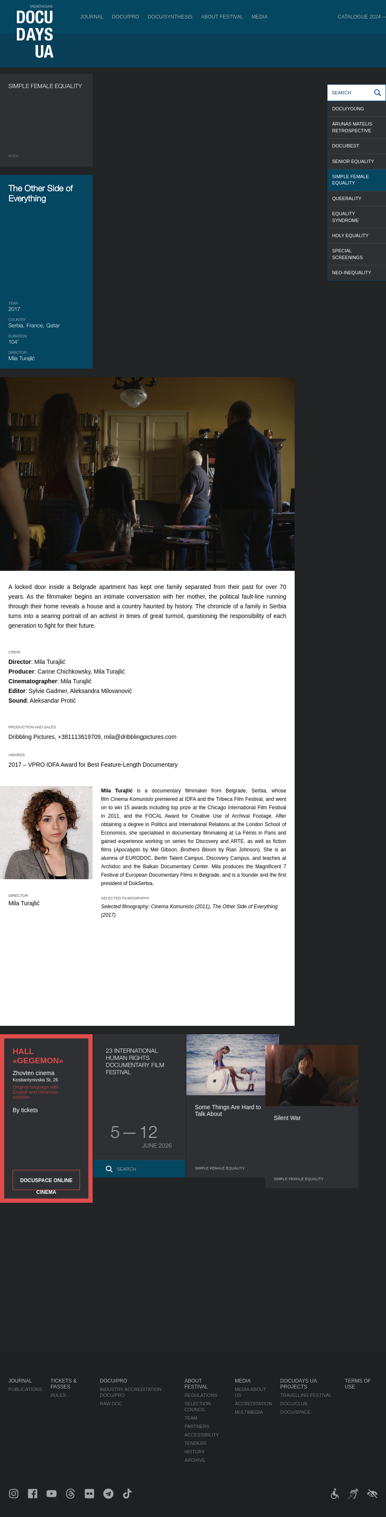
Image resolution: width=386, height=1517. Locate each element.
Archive (194, 1460)
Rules (58, 1395)
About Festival (222, 17)
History (194, 1451)
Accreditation (253, 1403)
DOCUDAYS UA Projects (298, 1384)
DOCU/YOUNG (348, 108)
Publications (25, 1389)
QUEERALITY (347, 198)
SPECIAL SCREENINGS (347, 254)
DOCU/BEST (345, 145)
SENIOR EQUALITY (353, 161)
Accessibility (201, 1434)
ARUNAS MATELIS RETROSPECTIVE (352, 127)
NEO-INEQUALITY (351, 272)
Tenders (195, 1443)
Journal (92, 17)
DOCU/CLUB (294, 1403)
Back (13, 156)
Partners (196, 1426)
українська (41, 5)
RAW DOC (111, 1403)
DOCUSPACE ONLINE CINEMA (46, 1183)
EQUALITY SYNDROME (345, 216)
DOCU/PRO (125, 17)
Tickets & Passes (64, 1384)
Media (260, 17)
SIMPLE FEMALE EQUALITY (350, 179)
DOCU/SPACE (295, 1412)
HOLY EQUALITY (350, 235)
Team (190, 1418)
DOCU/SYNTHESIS (170, 17)
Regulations (200, 1395)
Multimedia (249, 1412)
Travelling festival (306, 1395)
